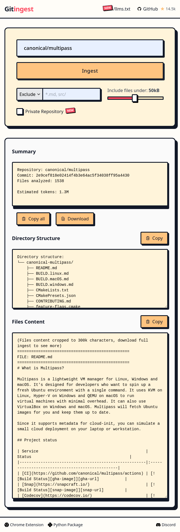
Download (75, 219)
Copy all (33, 219)
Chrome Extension (23, 524)
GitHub (147, 9)
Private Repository (39, 111)
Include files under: (133, 90)
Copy (154, 238)
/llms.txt (116, 9)
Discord (166, 524)
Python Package (65, 524)
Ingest (90, 70)
